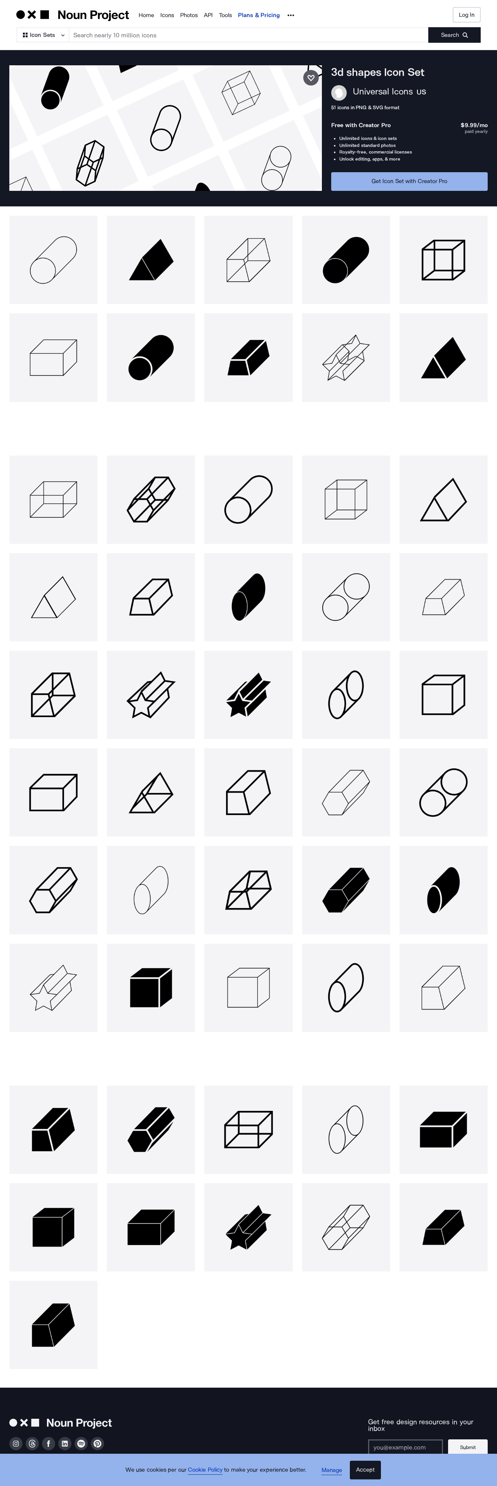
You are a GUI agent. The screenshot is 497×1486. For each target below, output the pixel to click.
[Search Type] (42, 35)
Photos (189, 15)
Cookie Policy (206, 1472)
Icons (167, 15)
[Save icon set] (311, 78)
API (208, 15)
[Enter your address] (404, 1441)
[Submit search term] (454, 35)
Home (146, 15)
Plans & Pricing (259, 15)
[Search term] (249, 35)
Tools (225, 15)
